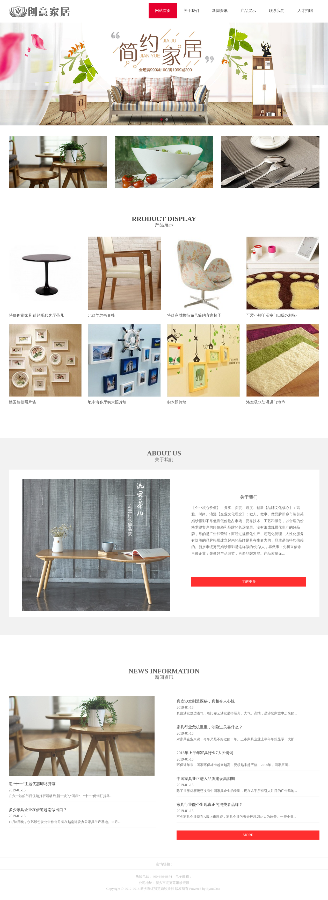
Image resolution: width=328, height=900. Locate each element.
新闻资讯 (220, 11)
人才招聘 (305, 11)
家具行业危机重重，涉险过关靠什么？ (210, 730)
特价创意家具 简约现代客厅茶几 (36, 316)
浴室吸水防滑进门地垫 (265, 403)
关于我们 (191, 11)
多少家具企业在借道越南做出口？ (38, 813)
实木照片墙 (176, 403)
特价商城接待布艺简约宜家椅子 (194, 316)
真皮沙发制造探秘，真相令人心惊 (206, 705)
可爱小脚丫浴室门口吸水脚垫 (271, 316)
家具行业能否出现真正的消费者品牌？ (210, 808)
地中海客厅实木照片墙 (107, 403)
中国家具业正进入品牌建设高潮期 (206, 782)
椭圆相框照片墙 (22, 403)
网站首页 (163, 11)
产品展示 (248, 11)
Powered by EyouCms (204, 893)
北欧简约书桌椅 (101, 316)
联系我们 (277, 11)
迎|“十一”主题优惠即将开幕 (32, 787)
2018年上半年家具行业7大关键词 (205, 756)
